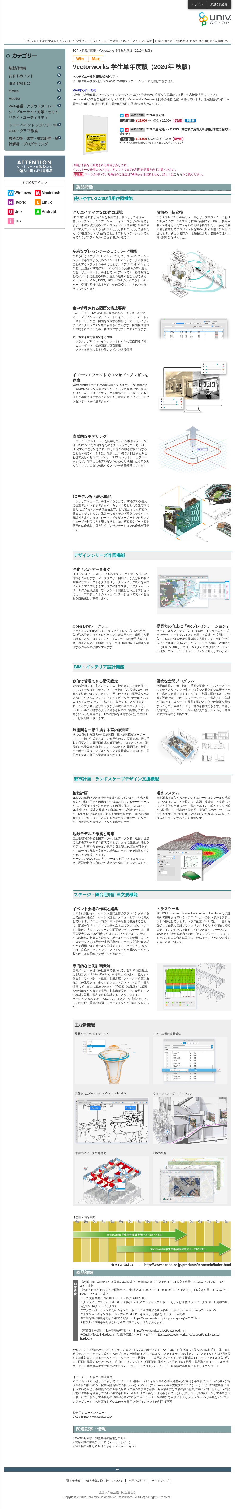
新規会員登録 (218, 4)
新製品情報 (89, 50)
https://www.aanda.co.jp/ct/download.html (160, 1330)
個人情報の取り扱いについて (104, 1480)
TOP (75, 50)
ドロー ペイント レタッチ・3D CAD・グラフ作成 (33, 128)
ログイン (197, 4)
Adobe (14, 99)
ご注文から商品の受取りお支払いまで (49, 41)
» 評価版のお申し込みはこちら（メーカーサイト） (105, 1446)
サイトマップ (160, 1480)
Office (14, 91)
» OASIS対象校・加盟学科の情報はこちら (99, 1438)
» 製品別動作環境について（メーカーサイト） (102, 1442)
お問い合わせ (163, 41)
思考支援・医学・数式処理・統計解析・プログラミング (33, 141)
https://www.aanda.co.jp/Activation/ (193, 1310)
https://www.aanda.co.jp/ (96, 1416)
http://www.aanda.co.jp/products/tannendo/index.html (187, 1265)
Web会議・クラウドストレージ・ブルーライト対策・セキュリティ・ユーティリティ (33, 111)
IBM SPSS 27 (20, 83)
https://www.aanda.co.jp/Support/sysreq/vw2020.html (167, 1318)
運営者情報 (73, 1480)
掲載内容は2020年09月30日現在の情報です (202, 41)
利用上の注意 (137, 1480)
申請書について (120, 41)
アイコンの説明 (142, 41)
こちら (178, 174)
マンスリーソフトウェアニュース (54, 21)
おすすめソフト (21, 76)
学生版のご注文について (91, 41)
